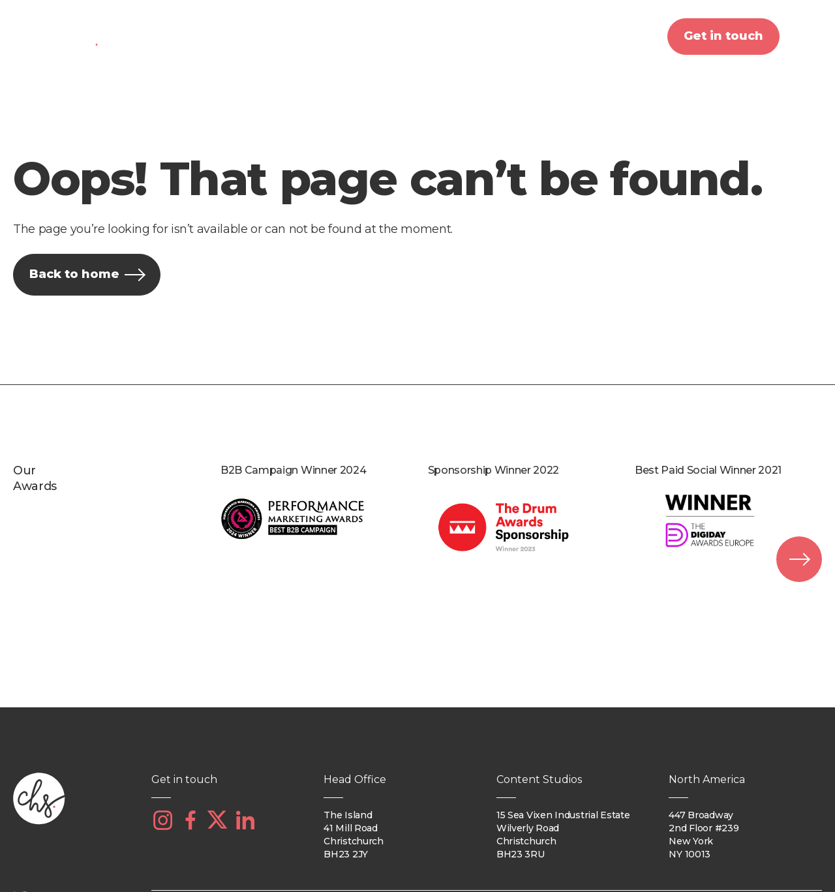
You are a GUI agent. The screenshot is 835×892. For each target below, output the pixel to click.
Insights (594, 36)
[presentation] (799, 559)
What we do (289, 36)
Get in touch (723, 36)
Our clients (399, 36)
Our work (501, 36)
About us (184, 36)
